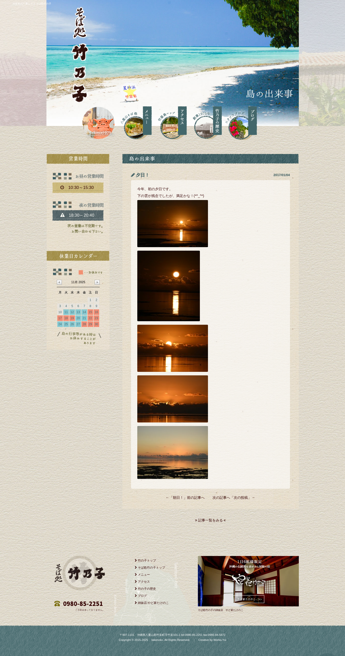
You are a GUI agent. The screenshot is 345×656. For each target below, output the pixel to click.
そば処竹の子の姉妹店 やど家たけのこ (220, 610)
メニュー (142, 574)
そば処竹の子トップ (150, 567)
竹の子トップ (145, 560)
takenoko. (157, 639)
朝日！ (178, 498)
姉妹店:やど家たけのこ (152, 603)
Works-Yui (220, 639)
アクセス (142, 581)
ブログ (141, 596)
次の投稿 (241, 498)
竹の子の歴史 (145, 589)
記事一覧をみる (210, 520)
